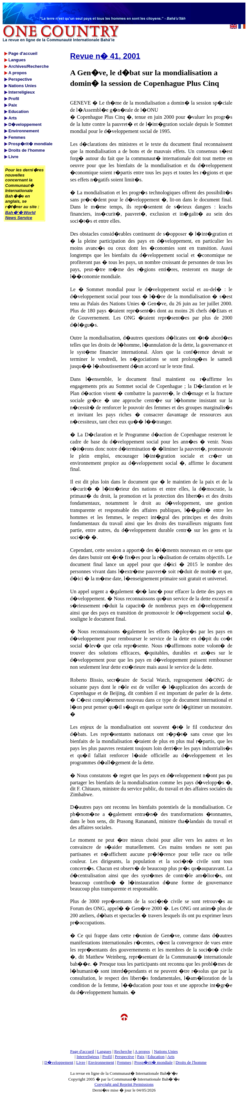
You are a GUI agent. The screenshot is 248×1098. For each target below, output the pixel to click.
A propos (142, 1051)
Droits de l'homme (191, 1062)
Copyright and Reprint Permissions (123, 1084)
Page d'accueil (82, 1051)
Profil (107, 1056)
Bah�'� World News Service (20, 215)
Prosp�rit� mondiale (153, 1062)
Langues (104, 1051)
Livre (80, 1062)
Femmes (124, 1062)
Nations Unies (166, 1051)
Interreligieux (88, 1056)
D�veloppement (58, 1062)
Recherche (123, 1051)
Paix (141, 1056)
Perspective (124, 1056)
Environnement (101, 1062)
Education (156, 1056)
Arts (170, 1056)
